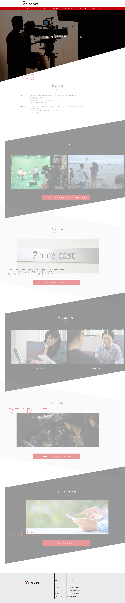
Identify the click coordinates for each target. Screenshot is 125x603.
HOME (28, 8)
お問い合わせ (96, 8)
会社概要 (55, 8)
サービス (42, 8)
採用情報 (83, 8)
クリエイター (69, 8)
